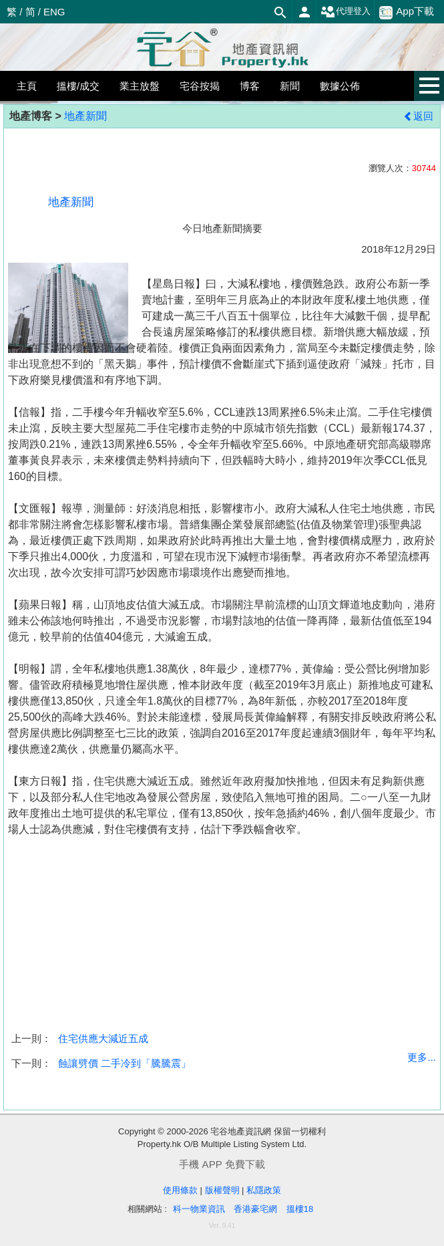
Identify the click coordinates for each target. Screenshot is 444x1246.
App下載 (406, 12)
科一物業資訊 (199, 1209)
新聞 (290, 86)
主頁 (27, 86)
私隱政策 (263, 1190)
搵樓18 (299, 1209)
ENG (54, 11)
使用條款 (180, 1190)
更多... (421, 1057)
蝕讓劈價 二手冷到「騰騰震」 (124, 1063)
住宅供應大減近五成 (103, 1038)
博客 (250, 86)
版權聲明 (222, 1190)
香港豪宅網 (255, 1209)
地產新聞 (85, 116)
